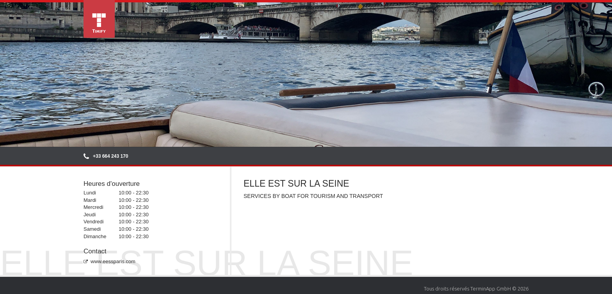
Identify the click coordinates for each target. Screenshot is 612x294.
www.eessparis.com (109, 261)
